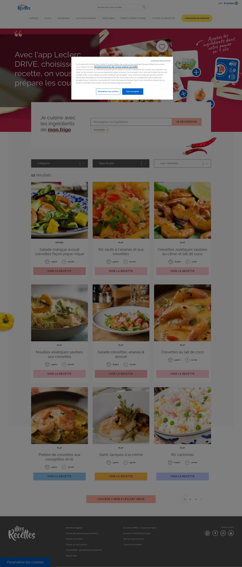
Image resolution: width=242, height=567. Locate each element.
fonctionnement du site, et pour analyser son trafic (116, 67)
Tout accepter (132, 91)
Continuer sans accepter (161, 60)
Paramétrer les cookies (108, 91)
